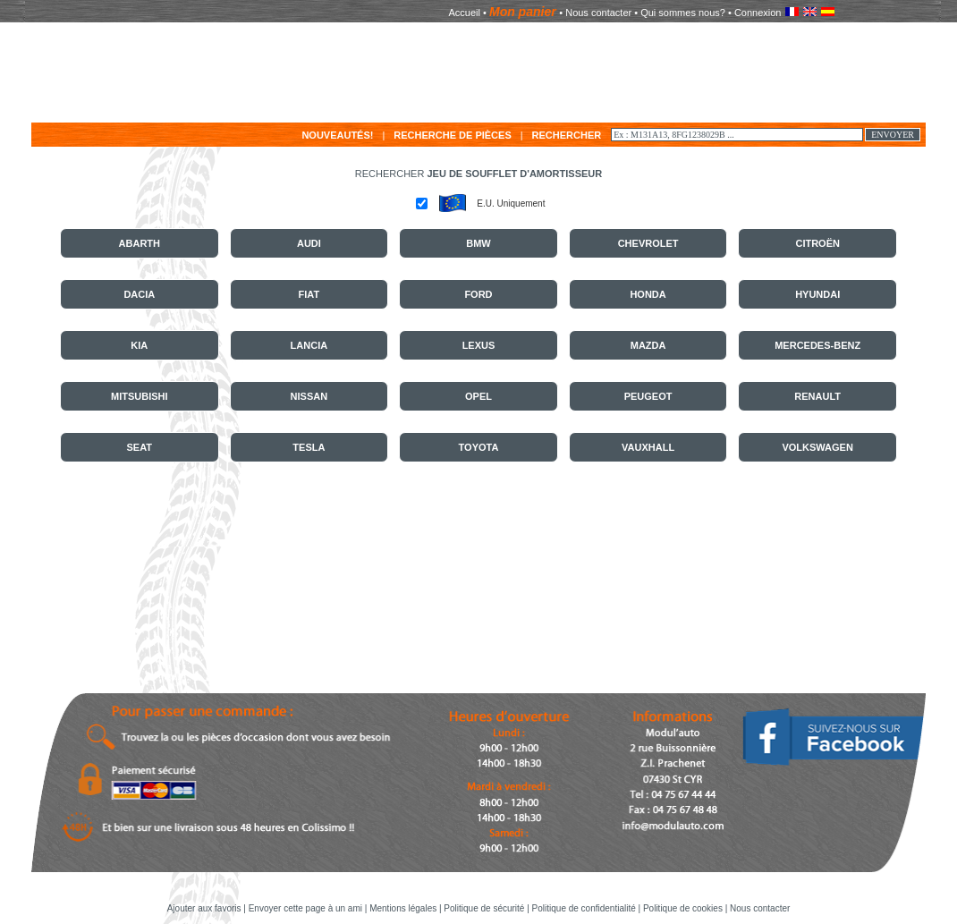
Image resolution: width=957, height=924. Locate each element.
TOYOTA (479, 447)
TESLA (308, 447)
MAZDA (648, 345)
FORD (478, 294)
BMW (478, 243)
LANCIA (309, 345)
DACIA (139, 294)
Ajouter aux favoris (205, 908)
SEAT (140, 447)
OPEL (478, 396)
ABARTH (139, 243)
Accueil (464, 12)
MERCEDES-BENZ (817, 345)
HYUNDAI (817, 294)
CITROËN (817, 243)
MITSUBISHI (139, 396)
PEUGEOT (648, 396)
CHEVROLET (648, 243)
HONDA (647, 294)
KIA (139, 345)
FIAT (309, 294)
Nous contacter (598, 12)
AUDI (309, 243)
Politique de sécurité (484, 908)
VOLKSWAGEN (817, 447)
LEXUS (478, 345)
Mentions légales (402, 908)
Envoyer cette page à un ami (307, 908)
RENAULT (817, 396)
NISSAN (309, 396)
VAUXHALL (648, 447)
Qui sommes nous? (682, 12)
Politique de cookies (683, 908)
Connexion (758, 12)
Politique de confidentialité (584, 908)
